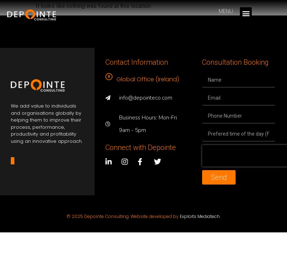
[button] (246, 13)
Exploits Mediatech (200, 216)
